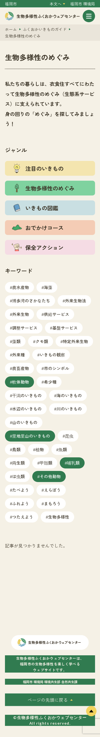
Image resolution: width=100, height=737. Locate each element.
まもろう (52, 503)
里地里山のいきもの (31, 436)
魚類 (63, 449)
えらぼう (52, 490)
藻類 (16, 341)
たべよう (20, 490)
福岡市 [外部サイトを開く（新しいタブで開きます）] (11, 4)
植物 (39, 449)
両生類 (18, 463)
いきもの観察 (52, 354)
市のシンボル (56, 368)
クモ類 (41, 341)
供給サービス (56, 314)
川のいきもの (69, 409)
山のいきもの (24, 422)
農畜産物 (20, 368)
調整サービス (24, 328)
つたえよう (22, 517)
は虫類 (18, 476)
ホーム (11, 29)
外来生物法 (75, 300)
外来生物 (20, 314)
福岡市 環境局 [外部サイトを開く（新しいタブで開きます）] (82, 4)
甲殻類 (46, 463)
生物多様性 (58, 517)
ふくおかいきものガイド (45, 29)
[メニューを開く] (89, 16)
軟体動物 (20, 382)
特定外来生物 (75, 341)
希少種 (50, 382)
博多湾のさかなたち (31, 300)
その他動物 (50, 476)
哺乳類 (73, 463)
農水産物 (20, 287)
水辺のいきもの (27, 409)
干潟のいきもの (27, 395)
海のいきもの (69, 395)
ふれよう (20, 503)
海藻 (48, 287)
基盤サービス (65, 328)
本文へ (56, 4)
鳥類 (16, 449)
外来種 (18, 354)
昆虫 (69, 436)
